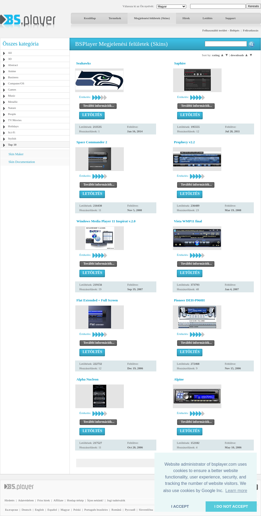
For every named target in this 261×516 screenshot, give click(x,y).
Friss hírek (43, 500)
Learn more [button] (236, 490)
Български (11, 509)
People (12, 114)
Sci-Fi (11, 132)
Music (11, 95)
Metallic (13, 101)
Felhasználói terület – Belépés (220, 30)
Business (13, 77)
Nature (12, 107)
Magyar (65, 509)
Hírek (186, 18)
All (10, 52)
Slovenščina (146, 509)
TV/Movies (15, 120)
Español (52, 509)
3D (9, 58)
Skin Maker (16, 154)
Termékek (115, 18)
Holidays (13, 126)
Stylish (12, 138)
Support (230, 18)
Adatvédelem (26, 500)
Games (12, 89)
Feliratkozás (250, 30)
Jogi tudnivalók (116, 500)
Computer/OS (16, 83)
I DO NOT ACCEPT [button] (231, 506)
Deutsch (26, 509)
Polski (77, 509)
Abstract (13, 65)
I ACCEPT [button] (180, 506)
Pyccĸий (130, 509)
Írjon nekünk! (95, 500)
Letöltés (208, 18)
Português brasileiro (96, 509)
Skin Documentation (22, 162)
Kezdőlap (90, 18)
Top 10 (12, 144)
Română (116, 509)
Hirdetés (9, 500)
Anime (12, 71)
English (39, 509)
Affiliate (58, 500)
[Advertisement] (35, 199)
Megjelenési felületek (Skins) (152, 18)
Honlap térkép (75, 500)
